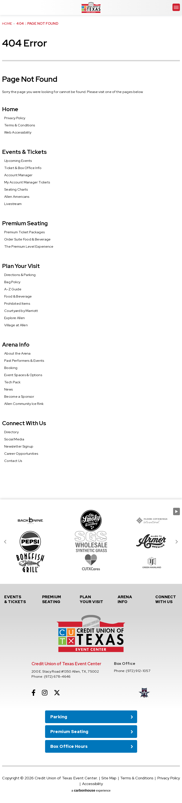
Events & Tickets (24, 152)
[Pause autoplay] (176, 511)
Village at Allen (16, 325)
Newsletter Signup (18, 446)
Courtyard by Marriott (21, 311)
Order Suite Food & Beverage (27, 239)
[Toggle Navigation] (176, 7)
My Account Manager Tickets (27, 182)
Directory (11, 432)
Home (7, 23)
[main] (91, 249)
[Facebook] (34, 693)
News (8, 389)
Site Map (108, 778)
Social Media (14, 439)
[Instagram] (44, 693)
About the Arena (17, 353)
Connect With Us (24, 423)
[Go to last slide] (5, 541)
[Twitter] (57, 693)
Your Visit (92, 599)
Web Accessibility (17, 132)
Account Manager (18, 175)
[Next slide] (176, 541)
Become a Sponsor (19, 396)
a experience (91, 790)
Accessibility (92, 783)
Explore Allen (14, 318)
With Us (167, 599)
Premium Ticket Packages (24, 232)
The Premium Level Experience (28, 246)
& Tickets (16, 599)
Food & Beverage (18, 296)
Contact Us (13, 461)
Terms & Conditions (19, 125)
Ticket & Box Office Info (23, 168)
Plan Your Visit (21, 266)
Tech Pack (12, 382)
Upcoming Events (18, 160)
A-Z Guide (12, 289)
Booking (10, 368)
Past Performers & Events (24, 360)
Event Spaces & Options (23, 375)
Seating (54, 599)
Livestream (13, 204)
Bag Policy (12, 282)
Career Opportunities (21, 453)
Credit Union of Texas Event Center (91, 7)
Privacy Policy (14, 118)
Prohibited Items (17, 303)
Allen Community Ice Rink (24, 404)
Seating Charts (16, 189)
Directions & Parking (20, 275)
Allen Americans (16, 196)
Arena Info (15, 344)
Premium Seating (25, 223)
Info (130, 599)
